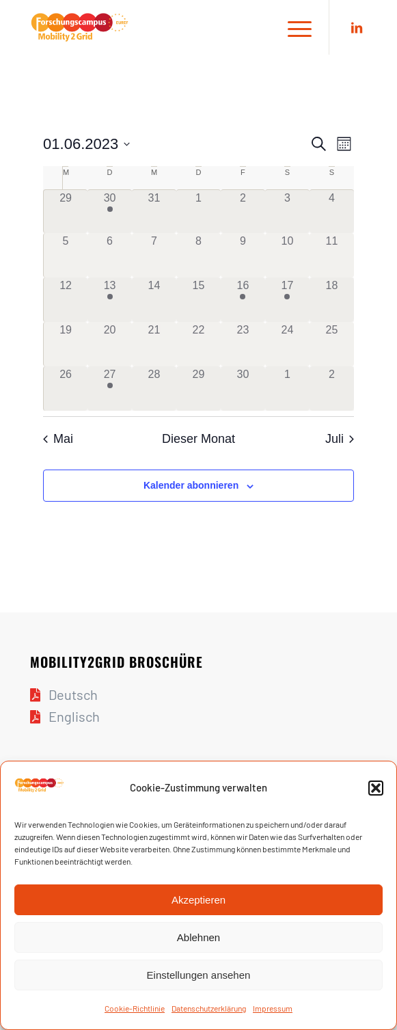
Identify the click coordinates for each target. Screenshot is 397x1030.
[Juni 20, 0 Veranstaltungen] (109, 344)
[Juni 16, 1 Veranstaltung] (243, 299)
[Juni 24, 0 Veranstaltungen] (287, 344)
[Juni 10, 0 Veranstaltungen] (287, 255)
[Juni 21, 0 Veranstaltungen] (154, 344)
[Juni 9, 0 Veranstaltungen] (243, 255)
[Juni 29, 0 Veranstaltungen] (198, 388)
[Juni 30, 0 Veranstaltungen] (243, 388)
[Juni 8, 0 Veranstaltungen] (198, 255)
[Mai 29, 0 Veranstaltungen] (65, 212)
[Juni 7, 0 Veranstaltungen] (154, 255)
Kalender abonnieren (190, 485)
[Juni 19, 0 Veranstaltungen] (65, 344)
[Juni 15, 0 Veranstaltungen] (198, 299)
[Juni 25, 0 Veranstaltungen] (332, 344)
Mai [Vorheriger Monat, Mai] (58, 439)
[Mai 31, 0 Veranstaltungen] (154, 212)
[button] (376, 788)
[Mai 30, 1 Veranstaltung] (109, 212)
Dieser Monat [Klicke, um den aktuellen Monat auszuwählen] (198, 439)
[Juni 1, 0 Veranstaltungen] (198, 212)
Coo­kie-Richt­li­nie (135, 1008)
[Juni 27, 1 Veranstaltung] (109, 388)
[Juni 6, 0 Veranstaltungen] (109, 255)
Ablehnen (198, 937)
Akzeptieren (198, 900)
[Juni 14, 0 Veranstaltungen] (154, 299)
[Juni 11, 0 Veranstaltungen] (332, 255)
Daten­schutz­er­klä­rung (209, 1008)
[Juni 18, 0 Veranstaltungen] (332, 299)
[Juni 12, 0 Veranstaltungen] (65, 299)
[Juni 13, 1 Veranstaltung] (109, 299)
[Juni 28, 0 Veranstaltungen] (154, 388)
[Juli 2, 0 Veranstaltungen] (332, 388)
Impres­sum (272, 1008)
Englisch (74, 716)
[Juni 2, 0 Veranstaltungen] (243, 212)
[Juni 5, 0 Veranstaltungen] (65, 255)
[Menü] (293, 27)
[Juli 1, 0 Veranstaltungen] (287, 388)
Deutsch (73, 694)
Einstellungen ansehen (199, 975)
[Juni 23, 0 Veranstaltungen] (243, 344)
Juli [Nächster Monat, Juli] (339, 439)
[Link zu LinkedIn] (356, 27)
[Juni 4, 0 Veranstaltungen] (332, 212)
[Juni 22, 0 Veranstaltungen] (198, 344)
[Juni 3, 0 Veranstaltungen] (287, 212)
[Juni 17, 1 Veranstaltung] (287, 299)
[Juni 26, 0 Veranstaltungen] (65, 388)
